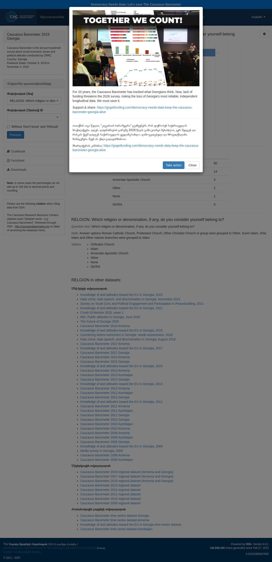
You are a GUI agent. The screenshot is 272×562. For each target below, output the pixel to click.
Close (192, 165)
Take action (174, 165)
